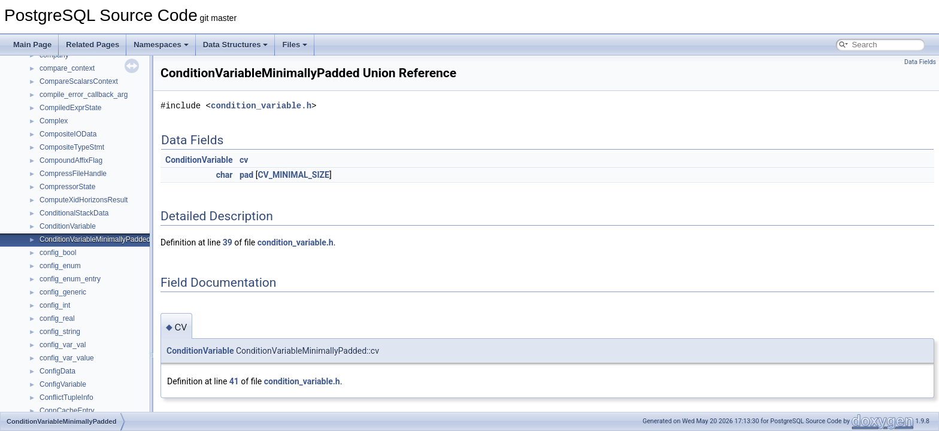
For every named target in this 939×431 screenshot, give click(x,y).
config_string (60, 331)
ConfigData (57, 371)
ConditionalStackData (74, 213)
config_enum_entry (70, 279)
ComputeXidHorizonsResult (84, 200)
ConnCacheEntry (67, 410)
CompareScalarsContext (79, 81)
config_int (55, 305)
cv (244, 160)
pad (246, 175)
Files (294, 44)
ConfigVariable (63, 384)
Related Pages (92, 44)
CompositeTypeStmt (72, 147)
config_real (57, 318)
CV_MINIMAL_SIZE (293, 175)
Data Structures (235, 44)
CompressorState (67, 187)
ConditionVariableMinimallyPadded (95, 239)
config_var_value (67, 358)
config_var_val (63, 345)
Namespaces (161, 44)
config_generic (63, 292)
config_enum (60, 266)
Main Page (32, 44)
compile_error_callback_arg (84, 94)
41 (234, 381)
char (224, 175)
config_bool (58, 252)
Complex (54, 121)
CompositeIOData (68, 134)
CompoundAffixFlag (71, 160)
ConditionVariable (68, 226)
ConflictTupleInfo (66, 397)
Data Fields (920, 62)
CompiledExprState (70, 108)
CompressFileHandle (73, 173)
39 (227, 242)
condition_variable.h (261, 105)
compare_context (67, 68)
